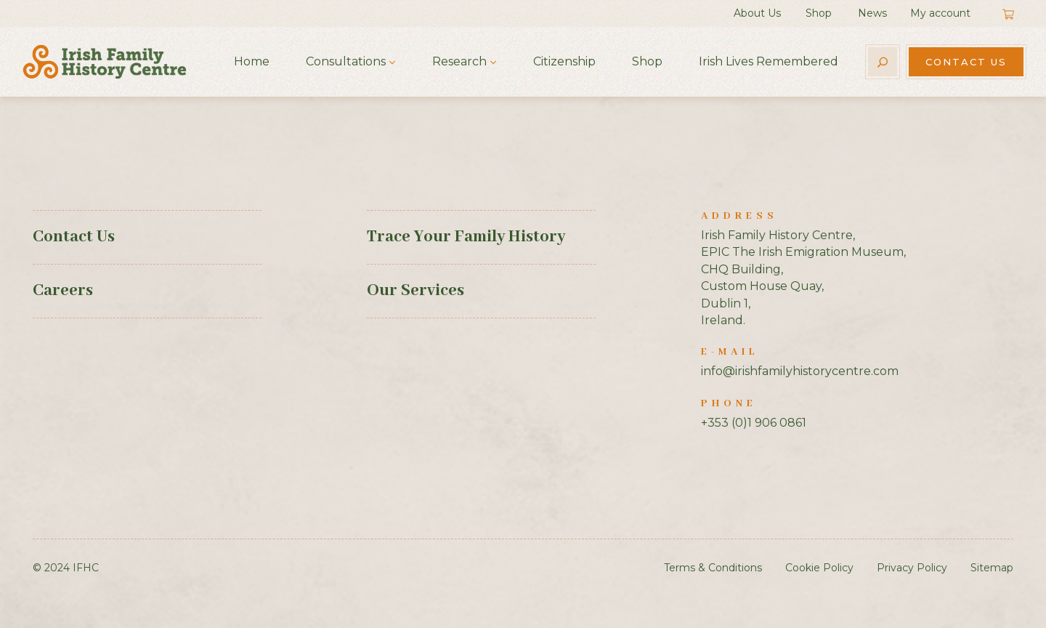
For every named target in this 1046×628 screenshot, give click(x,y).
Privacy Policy (912, 567)
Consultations (346, 61)
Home (251, 61)
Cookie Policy (819, 567)
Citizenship (564, 61)
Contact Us (966, 62)
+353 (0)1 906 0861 (753, 423)
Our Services (415, 291)
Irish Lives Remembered (768, 61)
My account (940, 13)
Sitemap (991, 567)
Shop (819, 13)
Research (459, 61)
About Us (757, 13)
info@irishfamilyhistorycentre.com (800, 371)
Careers (63, 291)
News (872, 13)
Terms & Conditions (713, 567)
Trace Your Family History (466, 237)
